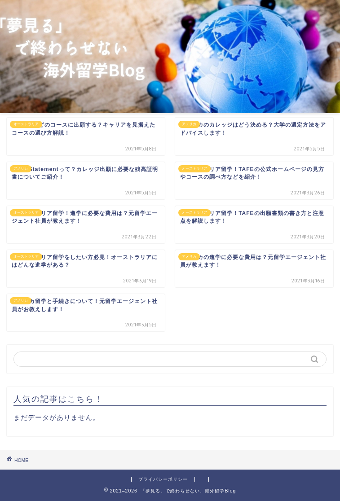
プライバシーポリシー (163, 479)
